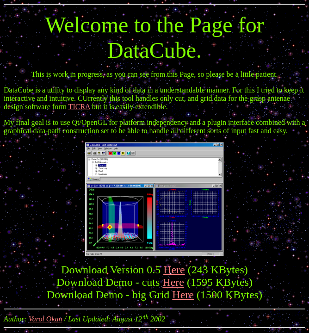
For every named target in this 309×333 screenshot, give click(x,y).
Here (174, 270)
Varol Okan (45, 319)
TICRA (79, 107)
